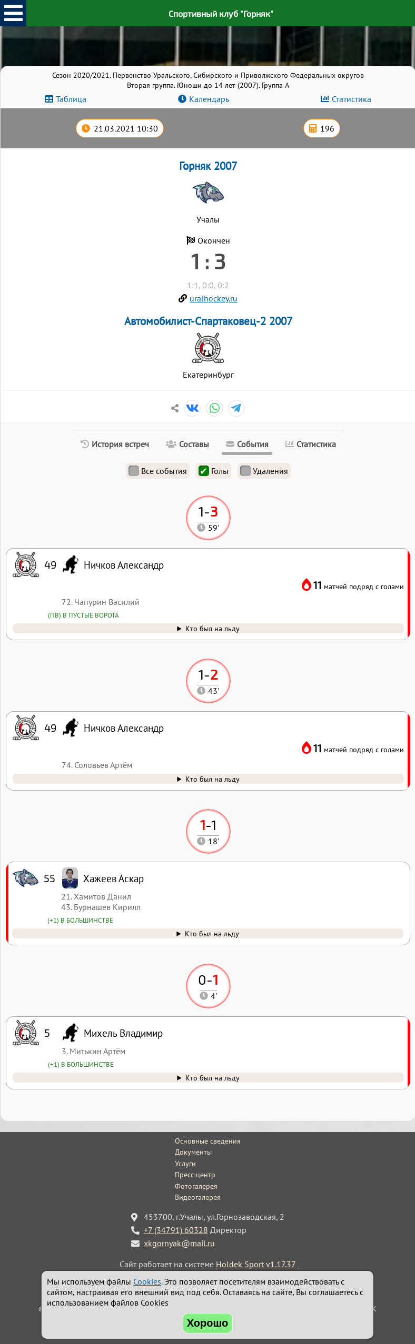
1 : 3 (208, 261)
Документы (193, 1152)
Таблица (71, 99)
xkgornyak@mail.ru (179, 1243)
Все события (158, 471)
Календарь (209, 99)
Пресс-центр (195, 1174)
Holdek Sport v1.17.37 (256, 1264)
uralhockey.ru (214, 298)
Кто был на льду (212, 1078)
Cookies (147, 1281)
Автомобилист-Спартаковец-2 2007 (208, 321)
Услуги (185, 1163)
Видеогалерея (198, 1197)
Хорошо (208, 1323)
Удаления (264, 471)
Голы (214, 471)
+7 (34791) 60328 (176, 1230)
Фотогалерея (196, 1186)
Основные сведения (208, 1141)
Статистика (351, 99)
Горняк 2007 (208, 166)
